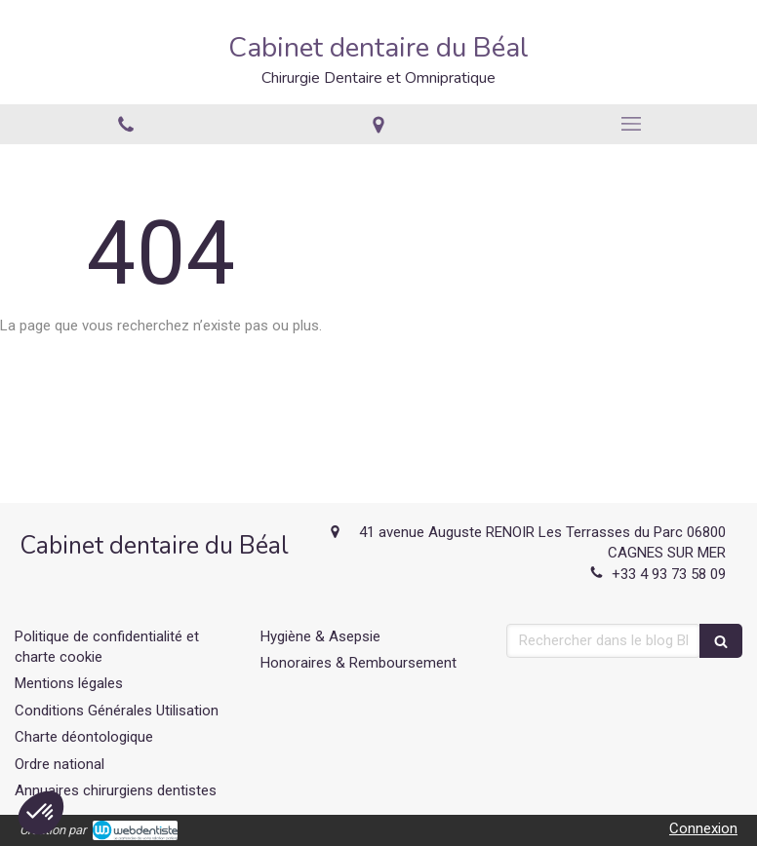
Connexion (703, 828)
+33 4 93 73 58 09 (669, 574)
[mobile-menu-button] (630, 123)
